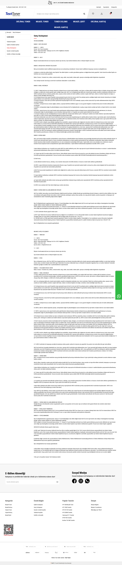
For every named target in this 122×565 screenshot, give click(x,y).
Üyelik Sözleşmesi (38, 504)
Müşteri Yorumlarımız (96, 507)
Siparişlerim (106, 7)
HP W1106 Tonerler (67, 517)
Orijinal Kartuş (98, 21)
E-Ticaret (56, 563)
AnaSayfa (98, 7)
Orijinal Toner (23, 21)
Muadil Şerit (79, 21)
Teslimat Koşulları (11, 41)
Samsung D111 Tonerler (68, 515)
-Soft (52, 563)
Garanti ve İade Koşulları (13, 51)
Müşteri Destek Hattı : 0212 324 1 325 (15, 7)
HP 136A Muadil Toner (67, 504)
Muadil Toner (42, 21)
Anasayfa (8, 32)
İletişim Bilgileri (95, 504)
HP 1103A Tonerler (66, 507)
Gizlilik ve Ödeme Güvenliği (13, 54)
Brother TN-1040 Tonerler (68, 520)
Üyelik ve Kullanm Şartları (13, 44)
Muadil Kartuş (61, 27)
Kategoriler (114, 7)
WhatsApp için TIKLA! (96, 510)
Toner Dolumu (60, 21)
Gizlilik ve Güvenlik (38, 515)
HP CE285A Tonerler (67, 512)
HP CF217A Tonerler (67, 510)
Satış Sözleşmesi (11, 48)
